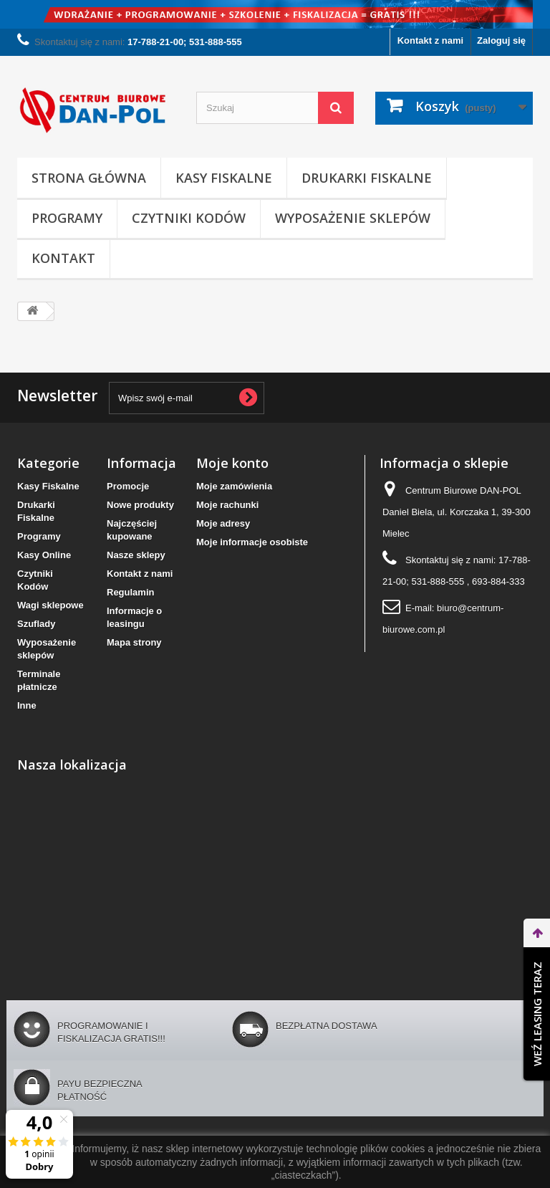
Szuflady (36, 623)
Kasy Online (44, 555)
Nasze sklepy (136, 555)
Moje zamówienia (234, 486)
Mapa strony (134, 642)
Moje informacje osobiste (252, 542)
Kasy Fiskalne (223, 177)
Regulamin (130, 592)
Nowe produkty (140, 504)
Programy (67, 217)
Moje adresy (223, 523)
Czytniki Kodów (189, 217)
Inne (27, 705)
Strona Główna (89, 177)
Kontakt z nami (430, 40)
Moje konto (232, 462)
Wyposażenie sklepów (352, 217)
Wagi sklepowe (50, 605)
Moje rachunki (227, 504)
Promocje (128, 486)
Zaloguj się (501, 40)
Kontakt (63, 258)
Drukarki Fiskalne (366, 177)
